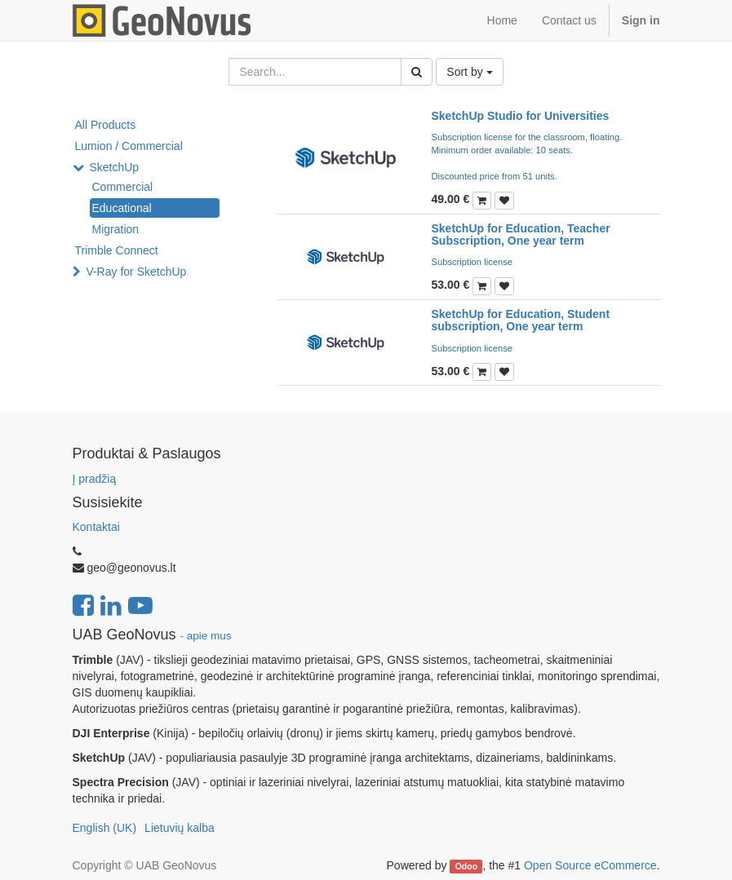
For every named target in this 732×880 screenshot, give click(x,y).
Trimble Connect (116, 250)
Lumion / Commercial (129, 146)
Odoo (466, 866)
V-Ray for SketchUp (136, 271)
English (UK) (105, 827)
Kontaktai (96, 526)
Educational (122, 207)
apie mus (209, 636)
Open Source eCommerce (590, 865)
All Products (105, 124)
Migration (116, 229)
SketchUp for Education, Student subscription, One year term (521, 320)
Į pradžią (95, 478)
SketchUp (114, 167)
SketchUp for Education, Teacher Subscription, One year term (521, 234)
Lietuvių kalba (179, 827)
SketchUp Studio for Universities (521, 115)
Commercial (122, 186)
